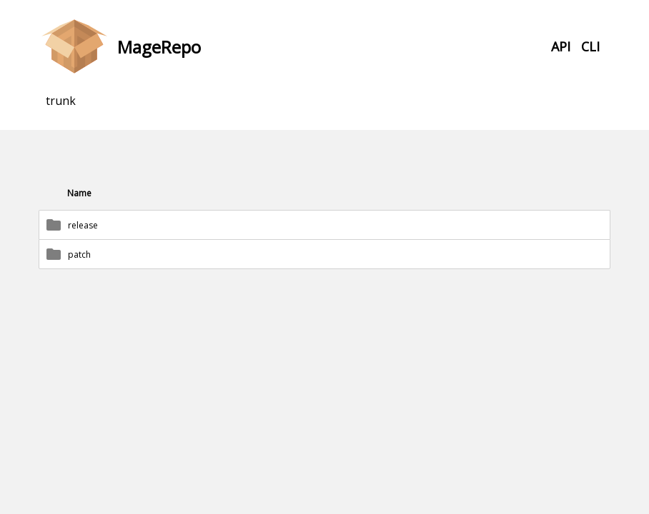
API (560, 46)
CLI (590, 46)
